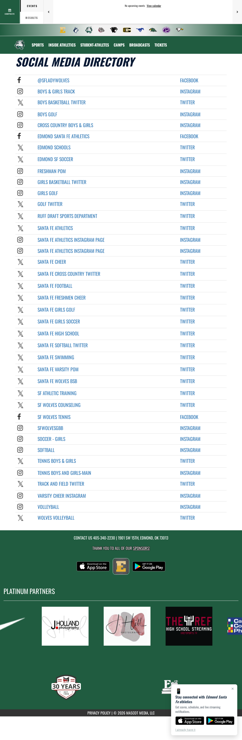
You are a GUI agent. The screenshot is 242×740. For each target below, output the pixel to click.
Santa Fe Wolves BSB (57, 381)
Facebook (189, 80)
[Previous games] (48, 12)
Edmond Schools (54, 147)
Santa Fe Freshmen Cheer (62, 297)
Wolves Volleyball (56, 517)
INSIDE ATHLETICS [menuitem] (62, 45)
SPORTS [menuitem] (38, 45)
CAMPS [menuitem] (119, 45)
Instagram (190, 91)
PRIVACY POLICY (99, 713)
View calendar (154, 6)
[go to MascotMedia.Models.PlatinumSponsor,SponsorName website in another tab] (68, 626)
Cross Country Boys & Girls (65, 125)
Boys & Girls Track (56, 91)
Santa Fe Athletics (55, 227)
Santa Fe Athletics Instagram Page (71, 239)
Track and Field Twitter (61, 483)
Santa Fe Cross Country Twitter (69, 273)
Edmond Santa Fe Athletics (63, 136)
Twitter (187, 102)
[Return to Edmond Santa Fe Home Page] (19, 42)
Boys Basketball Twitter (62, 102)
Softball (46, 449)
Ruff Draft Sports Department (67, 215)
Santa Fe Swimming (56, 357)
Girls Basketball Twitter (62, 181)
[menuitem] (62, 30)
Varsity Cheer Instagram (62, 495)
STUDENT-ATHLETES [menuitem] (94, 45)
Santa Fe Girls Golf (56, 309)
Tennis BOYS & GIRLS (57, 460)
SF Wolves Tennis (54, 416)
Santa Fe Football (55, 285)
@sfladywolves (53, 80)
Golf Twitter (50, 203)
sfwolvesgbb (50, 427)
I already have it (185, 730)
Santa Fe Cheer (52, 261)
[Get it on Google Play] (220, 720)
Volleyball (48, 506)
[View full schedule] (10, 12)
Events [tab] (32, 6)
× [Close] (232, 688)
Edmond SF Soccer (55, 159)
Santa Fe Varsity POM (58, 369)
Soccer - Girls (51, 438)
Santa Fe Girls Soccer (59, 321)
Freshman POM (52, 171)
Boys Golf (47, 114)
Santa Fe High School (58, 333)
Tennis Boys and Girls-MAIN (64, 472)
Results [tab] (32, 18)
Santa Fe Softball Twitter (63, 345)
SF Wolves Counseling (59, 404)
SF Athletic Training (57, 393)
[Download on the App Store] (189, 720)
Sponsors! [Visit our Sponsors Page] (141, 548)
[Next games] (237, 12)
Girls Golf (48, 192)
